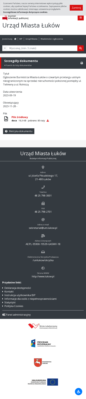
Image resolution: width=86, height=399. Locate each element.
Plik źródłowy (20, 117)
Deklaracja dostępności (17, 288)
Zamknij (76, 7)
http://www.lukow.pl (43, 276)
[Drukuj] (82, 63)
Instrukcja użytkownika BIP (19, 295)
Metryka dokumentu (18, 131)
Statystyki (9, 302)
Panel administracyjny (16, 314)
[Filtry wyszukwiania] (4, 48)
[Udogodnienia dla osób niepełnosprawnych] (78, 391)
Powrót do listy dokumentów (18, 65)
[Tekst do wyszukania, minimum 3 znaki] (42, 48)
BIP (20, 38)
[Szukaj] (80, 48)
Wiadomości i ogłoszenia (52, 38)
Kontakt (9, 291)
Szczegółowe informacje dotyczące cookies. (25, 12)
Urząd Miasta (31, 38)
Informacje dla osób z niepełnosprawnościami (30, 298)
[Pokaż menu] (81, 17)
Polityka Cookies (13, 306)
